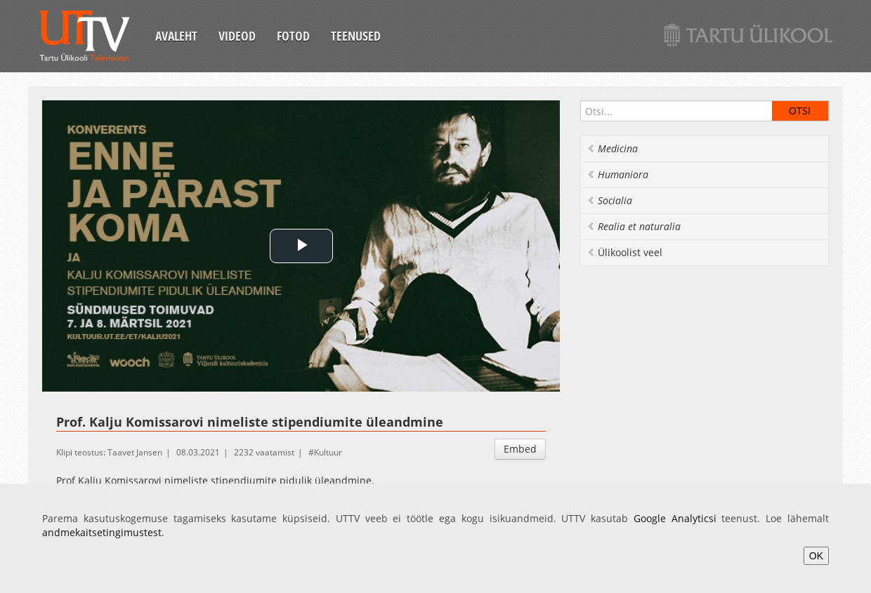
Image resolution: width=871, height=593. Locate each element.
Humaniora (617, 174)
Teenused (356, 35)
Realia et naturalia (634, 226)
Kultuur (328, 452)
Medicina (612, 148)
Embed (520, 448)
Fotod (293, 35)
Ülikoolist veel (624, 252)
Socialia (609, 200)
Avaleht (176, 35)
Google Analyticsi (675, 518)
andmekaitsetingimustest (102, 532)
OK (816, 555)
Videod (237, 35)
